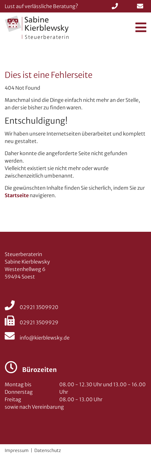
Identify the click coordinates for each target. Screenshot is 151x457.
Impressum (17, 450)
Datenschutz (47, 450)
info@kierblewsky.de (37, 338)
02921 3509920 (31, 307)
